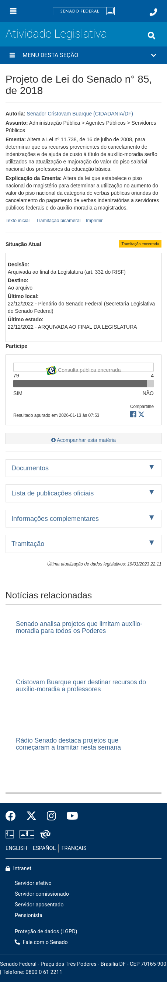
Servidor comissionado (42, 894)
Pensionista (28, 915)
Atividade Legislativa (56, 34)
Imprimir (94, 220)
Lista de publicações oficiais (52, 493)
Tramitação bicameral (58, 220)
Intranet (18, 868)
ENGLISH (16, 848)
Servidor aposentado (39, 905)
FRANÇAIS (74, 848)
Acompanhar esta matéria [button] (83, 440)
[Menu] (13, 11)
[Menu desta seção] (12, 55)
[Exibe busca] (151, 35)
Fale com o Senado (41, 942)
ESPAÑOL (44, 848)
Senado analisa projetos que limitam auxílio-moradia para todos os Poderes (79, 627)
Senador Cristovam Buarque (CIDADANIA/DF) (80, 114)
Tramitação (27, 543)
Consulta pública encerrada (83, 368)
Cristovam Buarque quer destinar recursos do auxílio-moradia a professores (81, 685)
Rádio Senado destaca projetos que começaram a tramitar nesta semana (68, 744)
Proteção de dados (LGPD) (46, 932)
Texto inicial (18, 220)
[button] (83, 55)
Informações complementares (55, 518)
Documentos (30, 468)
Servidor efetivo (33, 883)
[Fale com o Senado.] (153, 12)
